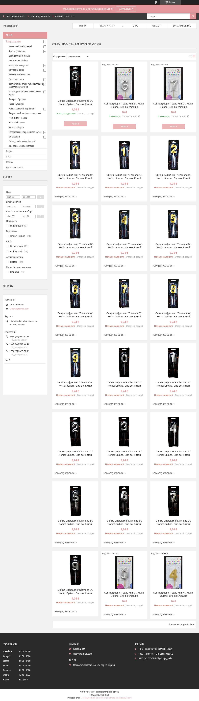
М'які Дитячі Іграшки (18, 118)
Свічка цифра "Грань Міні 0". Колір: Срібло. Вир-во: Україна (124, 594)
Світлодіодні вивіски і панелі (22, 141)
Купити (75, 124)
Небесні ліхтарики (17, 122)
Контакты (156, 26)
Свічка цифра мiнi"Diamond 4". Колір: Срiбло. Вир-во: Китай (173, 453)
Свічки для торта (16, 79)
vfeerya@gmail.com (19, 308)
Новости (10, 151)
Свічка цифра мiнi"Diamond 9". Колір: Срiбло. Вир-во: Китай (75, 591)
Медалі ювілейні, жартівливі (22, 108)
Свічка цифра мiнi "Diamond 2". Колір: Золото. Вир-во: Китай (173, 176)
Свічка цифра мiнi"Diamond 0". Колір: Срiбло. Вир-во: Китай (124, 384)
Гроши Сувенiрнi (16, 104)
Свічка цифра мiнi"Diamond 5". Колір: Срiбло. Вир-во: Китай (75, 522)
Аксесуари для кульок (18, 65)
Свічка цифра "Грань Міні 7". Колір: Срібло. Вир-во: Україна (173, 105)
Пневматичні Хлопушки (19, 74)
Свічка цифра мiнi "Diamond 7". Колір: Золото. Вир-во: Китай (124, 315)
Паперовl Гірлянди (17, 99)
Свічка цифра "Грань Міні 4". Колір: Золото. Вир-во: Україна (173, 594)
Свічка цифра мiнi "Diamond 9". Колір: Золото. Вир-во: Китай (75, 384)
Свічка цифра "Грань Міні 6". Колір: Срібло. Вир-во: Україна (124, 105)
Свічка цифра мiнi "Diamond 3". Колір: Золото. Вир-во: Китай (75, 246)
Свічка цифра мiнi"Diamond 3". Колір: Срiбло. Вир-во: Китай (124, 453)
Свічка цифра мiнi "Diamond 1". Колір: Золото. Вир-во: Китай (124, 176)
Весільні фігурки (16, 127)
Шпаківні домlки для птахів (21, 146)
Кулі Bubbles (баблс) (18, 60)
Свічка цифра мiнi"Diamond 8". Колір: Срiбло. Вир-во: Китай (75, 102)
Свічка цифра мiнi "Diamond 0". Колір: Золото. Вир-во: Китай (75, 176)
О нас (135, 26)
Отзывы (9, 162)
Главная (83, 26)
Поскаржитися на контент (93, 698)
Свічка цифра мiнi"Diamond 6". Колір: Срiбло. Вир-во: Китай (124, 522)
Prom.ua (115, 692)
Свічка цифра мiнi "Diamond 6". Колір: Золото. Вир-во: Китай (75, 315)
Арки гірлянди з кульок (19, 56)
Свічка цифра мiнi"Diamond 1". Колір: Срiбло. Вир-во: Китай (173, 384)
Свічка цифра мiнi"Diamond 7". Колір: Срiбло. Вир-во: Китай (173, 522)
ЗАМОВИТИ (126, 8)
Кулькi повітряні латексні (20, 46)
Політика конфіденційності (119, 698)
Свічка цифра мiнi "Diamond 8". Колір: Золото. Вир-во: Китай (173, 315)
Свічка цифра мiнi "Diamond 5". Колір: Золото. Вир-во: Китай (173, 246)
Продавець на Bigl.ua (99, 695)
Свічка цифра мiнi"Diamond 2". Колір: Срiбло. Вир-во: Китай (75, 453)
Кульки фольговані (17, 51)
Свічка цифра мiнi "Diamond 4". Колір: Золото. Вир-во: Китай (124, 246)
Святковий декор (16, 70)
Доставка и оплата (182, 26)
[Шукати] (193, 16)
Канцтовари (14, 136)
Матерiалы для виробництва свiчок (25, 132)
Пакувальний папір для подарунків (25, 113)
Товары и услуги (107, 26)
